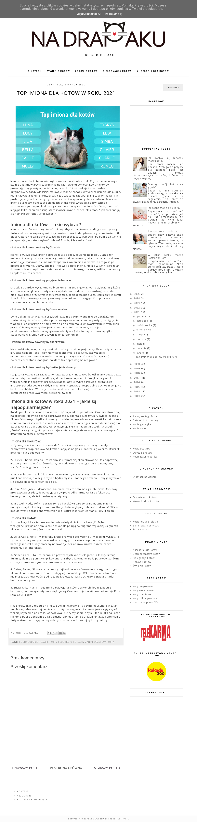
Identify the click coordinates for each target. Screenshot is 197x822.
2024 (137, 298)
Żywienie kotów (142, 566)
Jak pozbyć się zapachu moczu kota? (165, 159)
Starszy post (106, 768)
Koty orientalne (142, 594)
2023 (137, 303)
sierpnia (142, 334)
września (142, 330)
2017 (137, 377)
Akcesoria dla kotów (145, 550)
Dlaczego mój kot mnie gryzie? (165, 186)
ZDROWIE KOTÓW (86, 71)
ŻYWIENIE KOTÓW (58, 71)
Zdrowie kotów (142, 562)
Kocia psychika (142, 448)
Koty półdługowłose (145, 598)
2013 (137, 396)
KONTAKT (23, 791)
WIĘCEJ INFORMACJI (89, 14)
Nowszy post (26, 768)
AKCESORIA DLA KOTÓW (153, 71)
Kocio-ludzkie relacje (34, 641)
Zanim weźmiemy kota (99, 641)
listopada (143, 320)
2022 (137, 307)
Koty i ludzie (59, 641)
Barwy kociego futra (145, 416)
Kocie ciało (139, 428)
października (145, 325)
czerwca (142, 339)
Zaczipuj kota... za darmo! (163, 231)
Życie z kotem (141, 529)
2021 (137, 312)
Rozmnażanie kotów (145, 456)
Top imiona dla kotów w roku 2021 (156, 357)
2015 (137, 387)
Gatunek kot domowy (145, 420)
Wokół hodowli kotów (146, 501)
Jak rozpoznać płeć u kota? (164, 208)
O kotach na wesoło (145, 477)
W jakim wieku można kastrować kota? (165, 256)
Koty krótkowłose (143, 590)
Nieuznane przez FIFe (145, 602)
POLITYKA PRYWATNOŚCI (32, 799)
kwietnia (142, 348)
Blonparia (122, 819)
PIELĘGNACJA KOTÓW (117, 71)
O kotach (76, 641)
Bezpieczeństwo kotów (146, 554)
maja (140, 343)
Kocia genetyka (142, 424)
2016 (137, 382)
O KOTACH (35, 71)
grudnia (142, 316)
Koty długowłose (143, 586)
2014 (137, 391)
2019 (137, 368)
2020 (137, 364)
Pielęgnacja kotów (144, 558)
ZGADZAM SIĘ (113, 14)
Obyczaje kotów (142, 452)
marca (141, 353)
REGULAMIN (24, 795)
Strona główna (68, 768)
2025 (137, 294)
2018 (137, 373)
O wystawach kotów (145, 497)
